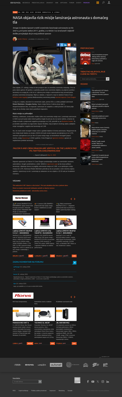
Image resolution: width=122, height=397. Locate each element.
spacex (27, 12)
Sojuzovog (25, 138)
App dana (66, 4)
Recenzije (28, 4)
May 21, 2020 (52, 155)
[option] (23, 230)
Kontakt (70, 390)
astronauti (57, 12)
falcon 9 (32, 12)
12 (89, 164)
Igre (59, 4)
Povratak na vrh (105, 356)
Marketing (62, 390)
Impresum (53, 390)
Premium (89, 4)
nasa (19, 12)
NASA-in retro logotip (20, 97)
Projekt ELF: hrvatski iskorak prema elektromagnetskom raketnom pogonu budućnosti (100, 158)
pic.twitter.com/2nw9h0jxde (44, 151)
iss (52, 12)
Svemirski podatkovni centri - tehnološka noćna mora (30, 191)
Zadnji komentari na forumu (28, 262)
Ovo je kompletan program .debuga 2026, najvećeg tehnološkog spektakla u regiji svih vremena (100, 57)
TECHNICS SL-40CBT (42, 323)
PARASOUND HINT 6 (21, 323)
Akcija (30, 343)
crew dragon (38, 12)
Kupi (30, 256)
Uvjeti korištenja (23, 390)
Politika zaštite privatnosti (39, 390)
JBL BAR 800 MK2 (62, 323)
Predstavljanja (40, 4)
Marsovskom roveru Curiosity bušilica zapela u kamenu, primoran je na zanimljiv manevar (100, 130)
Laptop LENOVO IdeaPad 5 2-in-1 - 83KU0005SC (65, 232)
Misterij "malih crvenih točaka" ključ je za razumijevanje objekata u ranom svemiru (99, 144)
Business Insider (67, 121)
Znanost (52, 4)
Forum (74, 4)
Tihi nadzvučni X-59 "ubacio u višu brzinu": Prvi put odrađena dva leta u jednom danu (40, 185)
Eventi (81, 4)
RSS (14, 390)
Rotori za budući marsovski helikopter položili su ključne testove (33, 188)
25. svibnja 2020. (25, 267)
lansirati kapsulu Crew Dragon (65, 97)
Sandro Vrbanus (22, 39)
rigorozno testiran (58, 138)
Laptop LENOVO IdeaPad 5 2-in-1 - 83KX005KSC (22, 232)
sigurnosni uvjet (52, 164)
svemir (23, 12)
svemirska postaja (46, 12)
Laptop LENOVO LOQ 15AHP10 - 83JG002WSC (43, 232)
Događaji (15, 12)
